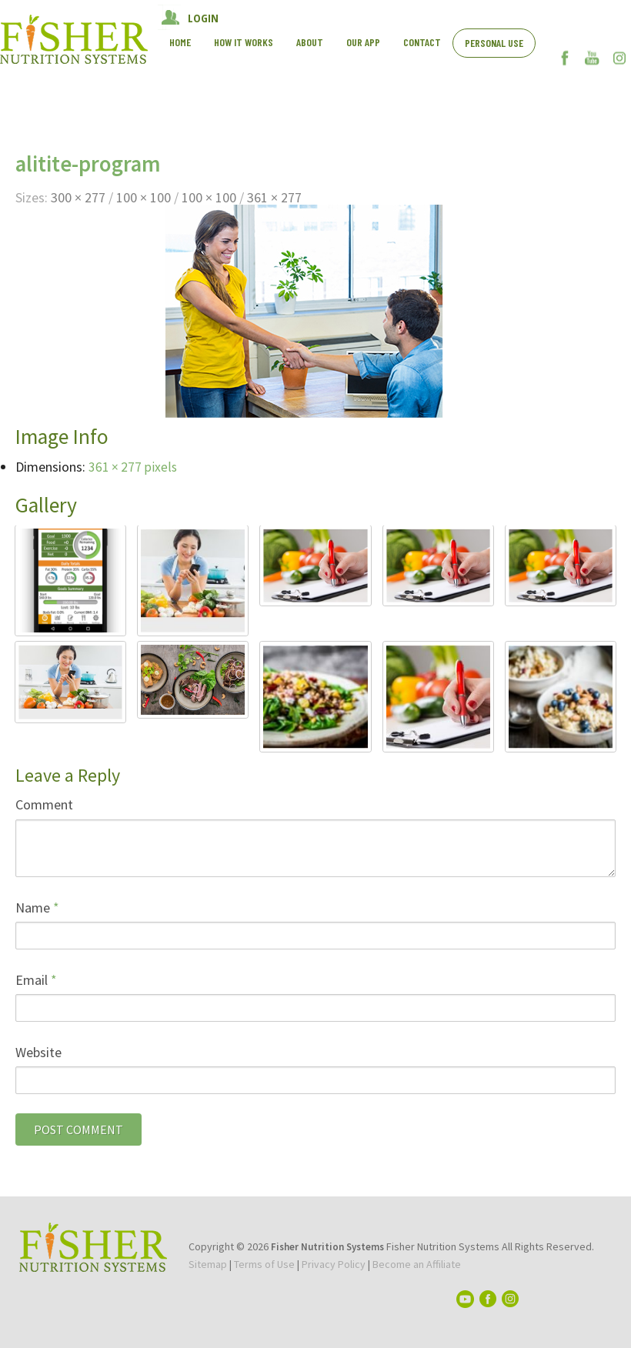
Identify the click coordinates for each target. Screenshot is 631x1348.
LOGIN (203, 17)
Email (36, 980)
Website (38, 1052)
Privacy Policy (334, 1264)
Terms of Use (264, 1264)
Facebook (565, 57)
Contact (422, 41)
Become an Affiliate (416, 1264)
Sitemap (208, 1264)
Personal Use (494, 42)
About (309, 41)
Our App (363, 41)
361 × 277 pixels (133, 466)
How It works (243, 41)
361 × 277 (274, 197)
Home (180, 41)
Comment (44, 804)
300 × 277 (78, 197)
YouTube (592, 57)
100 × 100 (143, 197)
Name (37, 907)
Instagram (619, 57)
